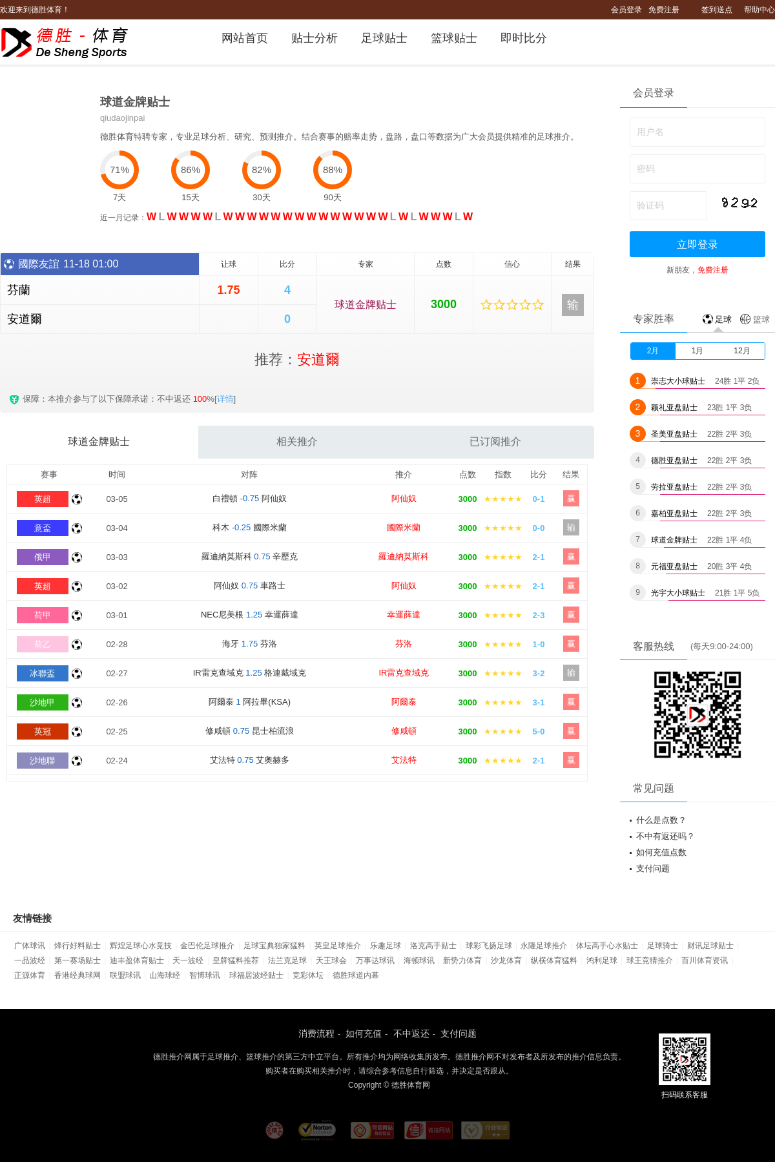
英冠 (42, 731)
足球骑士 (662, 945)
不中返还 (411, 1033)
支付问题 (653, 868)
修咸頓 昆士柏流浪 (249, 731)
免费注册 (663, 9)
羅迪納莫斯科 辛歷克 (250, 556)
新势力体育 (462, 960)
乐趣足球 (385, 945)
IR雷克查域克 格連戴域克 (250, 673)
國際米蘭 (403, 527)
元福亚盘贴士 (674, 566)
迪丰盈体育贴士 (137, 960)
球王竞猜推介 (649, 960)
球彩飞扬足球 (489, 945)
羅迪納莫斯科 (403, 556)
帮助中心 (759, 9)
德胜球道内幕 (356, 975)
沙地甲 (42, 702)
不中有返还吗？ (665, 836)
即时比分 (524, 38)
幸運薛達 (403, 614)
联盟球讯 (125, 975)
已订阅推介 (495, 441)
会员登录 (626, 9)
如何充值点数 (661, 852)
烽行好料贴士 (77, 945)
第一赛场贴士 (77, 960)
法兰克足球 (287, 960)
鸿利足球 (601, 960)
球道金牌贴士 (366, 304)
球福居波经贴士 (256, 975)
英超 (42, 499)
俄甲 (42, 557)
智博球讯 (204, 975)
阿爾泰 (404, 702)
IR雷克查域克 (403, 673)
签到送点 (716, 9)
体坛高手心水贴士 (607, 945)
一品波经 (29, 960)
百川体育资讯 (704, 960)
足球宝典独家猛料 (274, 945)
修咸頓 (404, 731)
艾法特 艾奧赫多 (250, 760)
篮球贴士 (454, 38)
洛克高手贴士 (433, 945)
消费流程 (316, 1033)
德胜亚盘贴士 (674, 460)
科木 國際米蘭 (249, 527)
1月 (698, 350)
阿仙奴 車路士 (249, 585)
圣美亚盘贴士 (674, 434)
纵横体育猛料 (554, 960)
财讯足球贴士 (710, 945)
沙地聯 (42, 760)
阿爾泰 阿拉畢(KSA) (250, 702)
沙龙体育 (506, 960)
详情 (225, 399)
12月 (742, 350)
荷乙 (42, 644)
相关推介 (297, 441)
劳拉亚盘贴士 (674, 487)
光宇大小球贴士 (678, 592)
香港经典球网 (77, 975)
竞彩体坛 (308, 975)
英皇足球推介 (338, 945)
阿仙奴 (404, 498)
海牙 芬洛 (249, 643)
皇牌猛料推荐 (235, 960)
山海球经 (164, 975)
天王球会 (331, 960)
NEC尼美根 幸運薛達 (249, 614)
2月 (653, 350)
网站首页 (245, 38)
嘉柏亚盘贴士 (674, 513)
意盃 (42, 528)
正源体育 (29, 975)
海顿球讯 (419, 960)
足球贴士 (384, 38)
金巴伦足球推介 (207, 945)
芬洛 (403, 643)
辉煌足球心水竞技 (141, 945)
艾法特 (404, 760)
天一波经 (187, 960)
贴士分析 (314, 38)
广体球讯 (29, 945)
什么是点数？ (661, 820)
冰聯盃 (42, 673)
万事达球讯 (375, 960)
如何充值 (364, 1033)
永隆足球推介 (544, 945)
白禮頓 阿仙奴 (249, 498)
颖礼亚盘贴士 (674, 407)
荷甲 (42, 615)
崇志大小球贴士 (678, 381)
